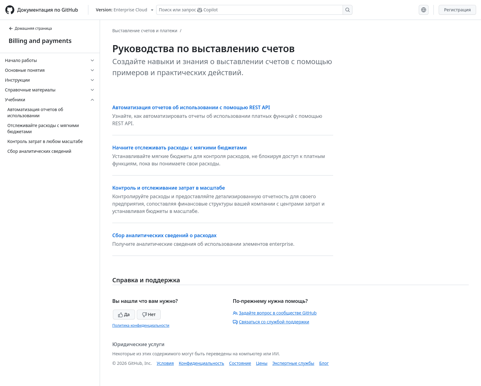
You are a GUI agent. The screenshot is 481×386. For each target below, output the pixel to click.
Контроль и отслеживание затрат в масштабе (168, 187)
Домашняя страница (30, 28)
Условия (165, 363)
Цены (261, 363)
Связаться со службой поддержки (271, 322)
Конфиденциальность (201, 363)
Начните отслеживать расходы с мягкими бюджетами (179, 147)
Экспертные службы (293, 363)
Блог (324, 363)
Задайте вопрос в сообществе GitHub (275, 313)
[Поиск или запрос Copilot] (254, 10)
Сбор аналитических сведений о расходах (164, 235)
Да (124, 314)
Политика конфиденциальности (140, 325)
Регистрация (457, 10)
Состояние (240, 363)
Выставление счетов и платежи (144, 30)
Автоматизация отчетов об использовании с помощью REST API (191, 107)
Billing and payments (40, 41)
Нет (149, 314)
